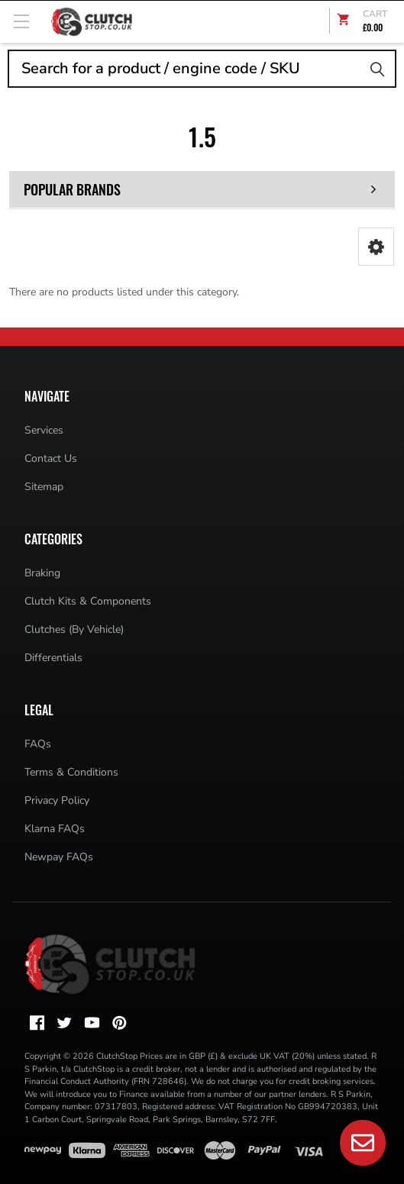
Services (43, 430)
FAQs (37, 744)
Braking (42, 573)
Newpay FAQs (58, 857)
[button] (376, 246)
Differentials (53, 657)
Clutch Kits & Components (87, 601)
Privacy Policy (56, 800)
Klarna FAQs (54, 828)
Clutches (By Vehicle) (74, 629)
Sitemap (43, 486)
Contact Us (50, 458)
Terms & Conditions (71, 772)
